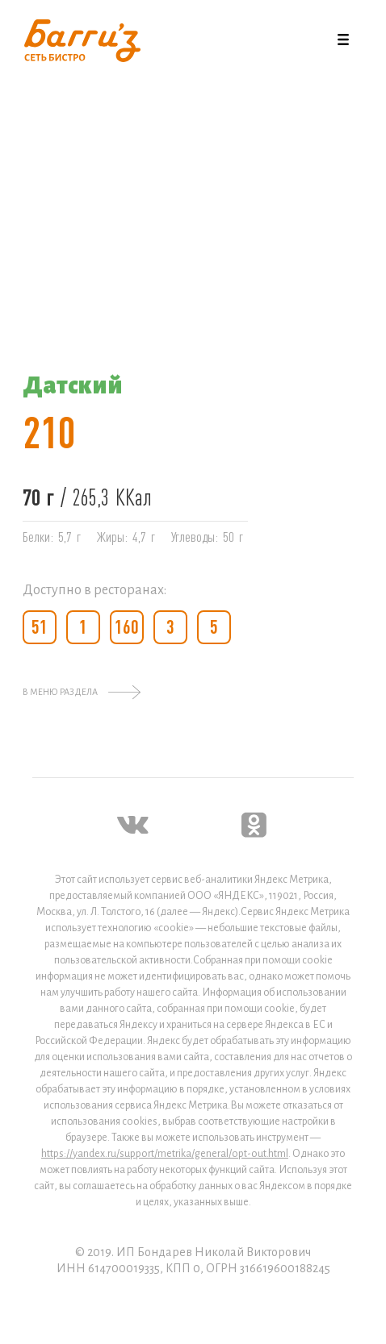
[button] (343, 40)
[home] (78, 40)
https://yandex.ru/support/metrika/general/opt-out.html (164, 1153)
